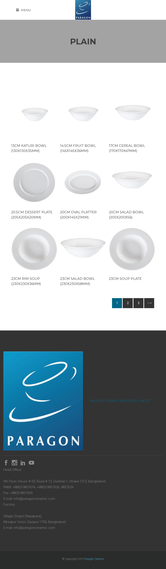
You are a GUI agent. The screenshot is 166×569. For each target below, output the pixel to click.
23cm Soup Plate (125, 278)
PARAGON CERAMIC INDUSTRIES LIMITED (119, 401)
